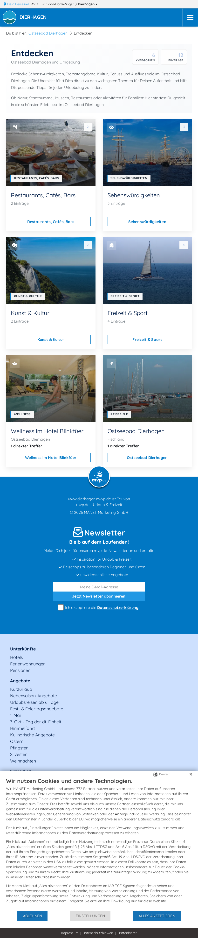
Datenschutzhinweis (98, 933)
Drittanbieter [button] (127, 933)
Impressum (70, 933)
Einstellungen (90, 915)
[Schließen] (190, 774)
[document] (99, 844)
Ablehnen (32, 915)
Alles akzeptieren (157, 915)
